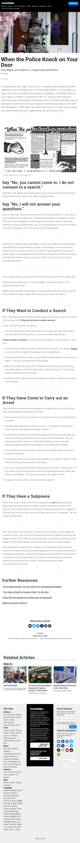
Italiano (19, 790)
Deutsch (6, 793)
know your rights (42, 636)
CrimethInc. (8, 3)
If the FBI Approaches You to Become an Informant (27, 597)
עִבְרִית (18, 819)
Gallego (10, 827)
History (18, 717)
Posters (19, 730)
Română (6, 816)
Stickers (6, 733)
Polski (13, 798)
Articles (6, 712)
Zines (5, 730)
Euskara (6, 809)
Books (4, 6)
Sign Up (73, 727)
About (49, 6)
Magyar (13, 809)
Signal (74, 348)
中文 (14, 803)
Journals (11, 730)
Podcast (6, 769)
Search (34, 6)
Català (19, 824)
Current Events (9, 717)
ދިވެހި (4, 827)
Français (14, 793)
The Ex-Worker (8, 772)
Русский (6, 798)
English (6, 790)
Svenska (6, 819)
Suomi (13, 801)
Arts (5, 715)
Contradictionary (9, 754)
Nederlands (13, 811)
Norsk (5, 829)
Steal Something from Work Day (11, 740)
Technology (7, 722)
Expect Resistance (10, 756)
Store (29, 6)
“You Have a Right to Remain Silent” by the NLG (26, 592)
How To (6, 79)
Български (7, 803)
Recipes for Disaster (11, 759)
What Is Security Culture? (15, 603)
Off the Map (12, 767)
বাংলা (18, 816)
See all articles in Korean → (12, 8)
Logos (5, 735)
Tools (16, 6)
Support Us (73, 3)
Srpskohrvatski (9, 814)
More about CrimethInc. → (43, 745)
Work (19, 754)
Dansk (13, 819)
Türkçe (19, 809)
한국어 (18, 814)
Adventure (11, 715)
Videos (13, 733)
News (12, 720)
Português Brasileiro (11, 796)
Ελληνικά (7, 801)
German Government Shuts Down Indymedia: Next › (56, 638)
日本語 (19, 801)
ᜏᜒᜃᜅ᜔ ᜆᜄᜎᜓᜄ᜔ (14, 829)
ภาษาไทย (7, 822)
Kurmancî (17, 827)
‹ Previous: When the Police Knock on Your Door (23, 638)
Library (9, 6)
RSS (11, 712)
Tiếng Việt (12, 824)
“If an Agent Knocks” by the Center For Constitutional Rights (32, 586)
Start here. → (44, 758)
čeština (14, 806)
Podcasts (22, 6)
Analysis (19, 715)
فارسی (6, 811)
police (35, 636)
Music (18, 733)
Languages (42, 6)
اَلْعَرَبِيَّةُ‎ (13, 816)
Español (13, 790)
